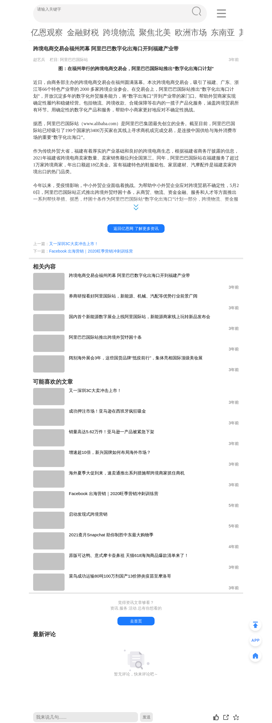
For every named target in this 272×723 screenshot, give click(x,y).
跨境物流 (119, 32)
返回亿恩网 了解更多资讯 (136, 228)
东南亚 (223, 32)
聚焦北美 (155, 32)
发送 (147, 717)
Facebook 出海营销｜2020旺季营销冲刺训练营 (91, 251)
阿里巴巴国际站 (74, 59)
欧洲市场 (191, 32)
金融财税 (83, 32)
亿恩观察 (47, 32)
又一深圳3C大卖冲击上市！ (73, 243)
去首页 (136, 621)
